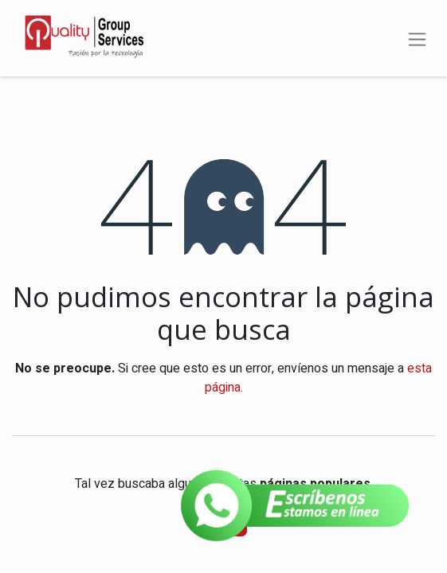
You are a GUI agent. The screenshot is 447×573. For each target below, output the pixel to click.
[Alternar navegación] (417, 38)
